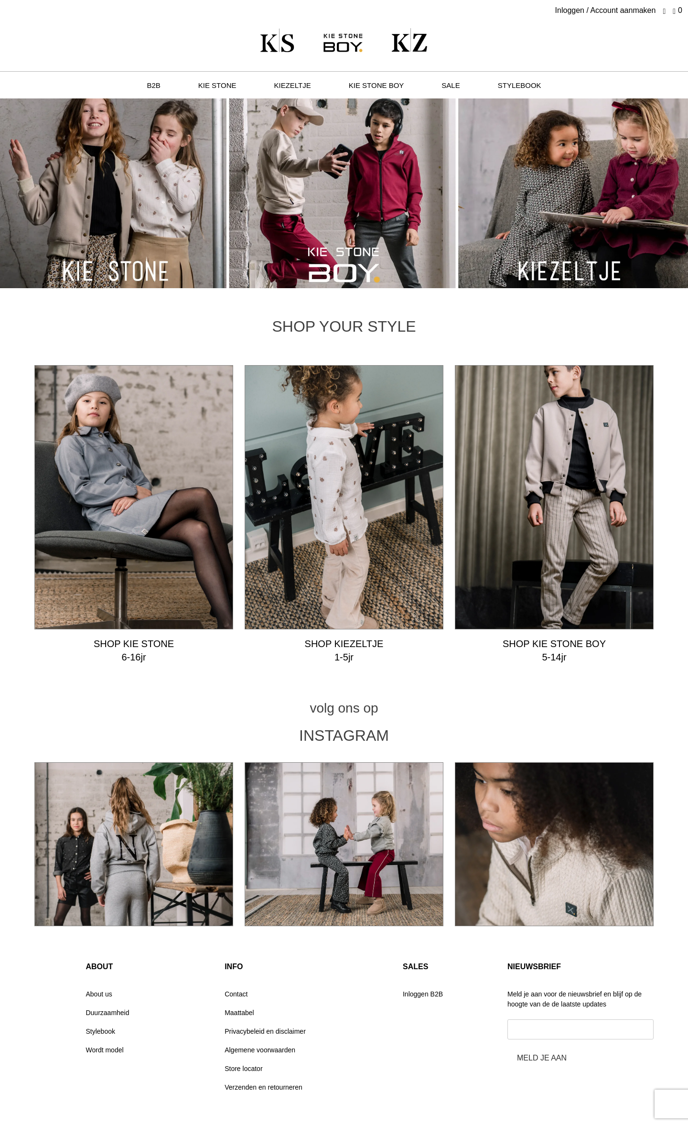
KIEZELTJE (292, 85)
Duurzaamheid (107, 1013)
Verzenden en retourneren (263, 1087)
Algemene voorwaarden (260, 1050)
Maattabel (239, 1013)
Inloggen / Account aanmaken (605, 10)
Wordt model (104, 1050)
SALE (450, 85)
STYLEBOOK (519, 85)
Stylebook (100, 1031)
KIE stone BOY (376, 85)
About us (99, 994)
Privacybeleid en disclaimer (265, 1031)
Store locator (243, 1068)
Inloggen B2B (423, 994)
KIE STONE (217, 85)
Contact (236, 994)
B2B (153, 85)
